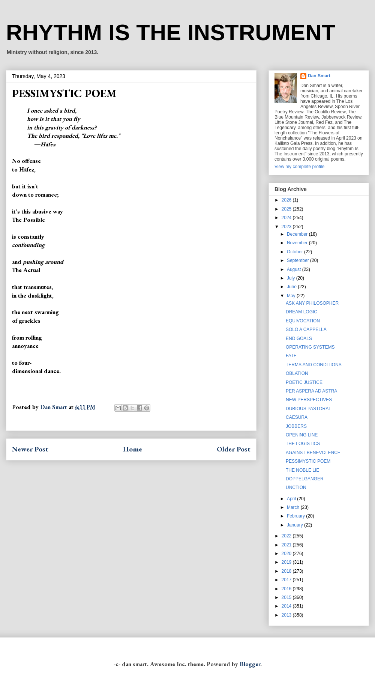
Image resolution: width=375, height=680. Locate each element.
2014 (287, 606)
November (298, 242)
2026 (287, 200)
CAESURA (297, 417)
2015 (287, 597)
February (296, 516)
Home (132, 449)
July (291, 278)
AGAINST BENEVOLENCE (313, 452)
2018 (287, 571)
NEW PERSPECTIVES (309, 399)
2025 (287, 209)
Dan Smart (319, 75)
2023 (287, 226)
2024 (287, 217)
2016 (287, 588)
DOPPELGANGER (305, 478)
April (292, 498)
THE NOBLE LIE (302, 470)
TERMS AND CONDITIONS (314, 364)
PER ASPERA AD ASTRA (311, 391)
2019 (287, 562)
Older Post (233, 449)
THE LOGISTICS (303, 443)
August (294, 269)
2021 (287, 545)
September (298, 260)
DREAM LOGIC (301, 311)
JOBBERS (296, 426)
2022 (287, 536)
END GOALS (299, 338)
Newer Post (30, 449)
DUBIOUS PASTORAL (308, 408)
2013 (287, 615)
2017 (287, 579)
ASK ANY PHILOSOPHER (312, 303)
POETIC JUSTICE (304, 382)
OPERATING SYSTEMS (310, 347)
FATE (291, 355)
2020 (287, 553)
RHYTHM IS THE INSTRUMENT (170, 32)
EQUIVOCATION (303, 320)
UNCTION (296, 487)
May (292, 295)
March (294, 507)
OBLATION (297, 373)
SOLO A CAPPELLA (306, 329)
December (298, 234)
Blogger (250, 664)
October (295, 251)
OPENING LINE (302, 435)
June (292, 286)
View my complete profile (299, 166)
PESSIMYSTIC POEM (308, 461)
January (295, 525)
